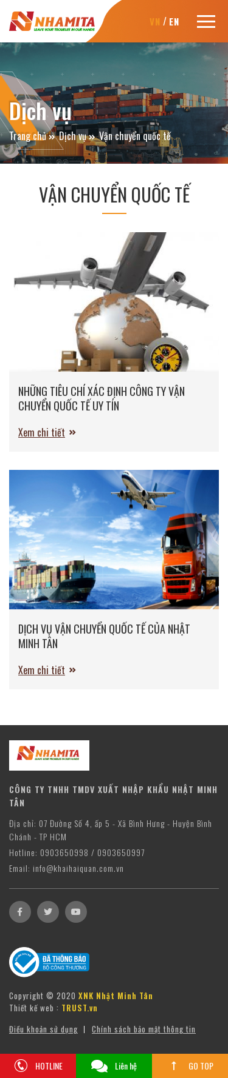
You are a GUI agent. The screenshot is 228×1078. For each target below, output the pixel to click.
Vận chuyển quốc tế (135, 136)
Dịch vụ (72, 136)
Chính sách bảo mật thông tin (144, 1029)
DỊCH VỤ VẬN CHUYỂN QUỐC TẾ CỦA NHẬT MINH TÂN (104, 636)
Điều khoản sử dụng (43, 1029)
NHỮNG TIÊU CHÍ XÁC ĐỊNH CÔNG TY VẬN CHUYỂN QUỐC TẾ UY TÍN (101, 398)
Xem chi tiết (41, 432)
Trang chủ (27, 136)
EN (174, 21)
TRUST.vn (79, 1008)
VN (155, 21)
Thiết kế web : (34, 1008)
